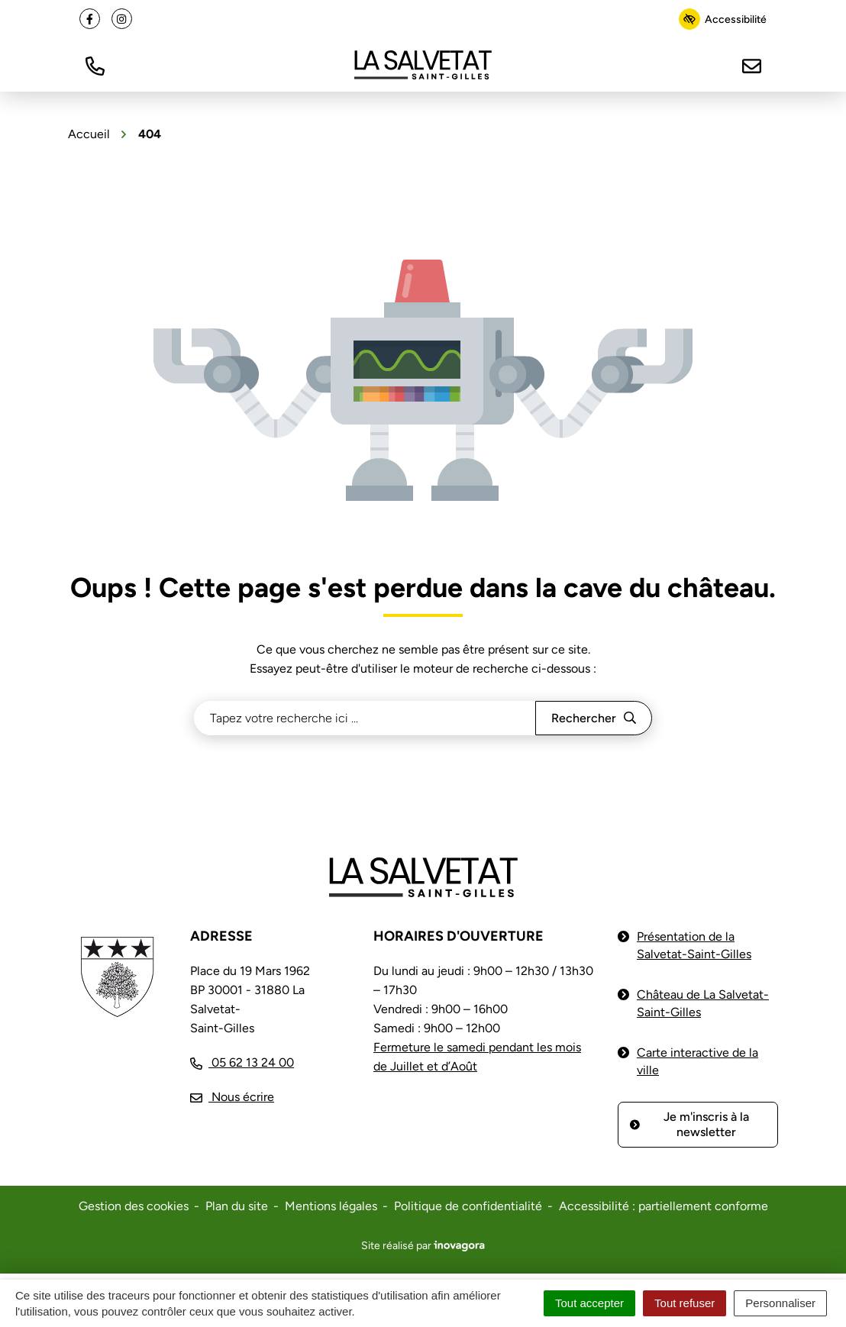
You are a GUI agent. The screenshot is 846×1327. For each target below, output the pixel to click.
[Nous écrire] (751, 64)
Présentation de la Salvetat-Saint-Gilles (694, 945)
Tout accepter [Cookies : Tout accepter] (589, 1302)
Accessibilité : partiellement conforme (663, 1206)
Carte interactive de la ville (697, 1061)
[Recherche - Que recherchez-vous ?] (365, 718)
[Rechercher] (593, 718)
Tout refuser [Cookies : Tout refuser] (684, 1302)
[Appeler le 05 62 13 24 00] (242, 1062)
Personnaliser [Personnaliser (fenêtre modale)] (780, 1302)
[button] (94, 64)
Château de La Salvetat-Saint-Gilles (703, 1003)
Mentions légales (331, 1206)
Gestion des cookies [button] (134, 1206)
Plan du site (236, 1206)
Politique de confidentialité (468, 1206)
